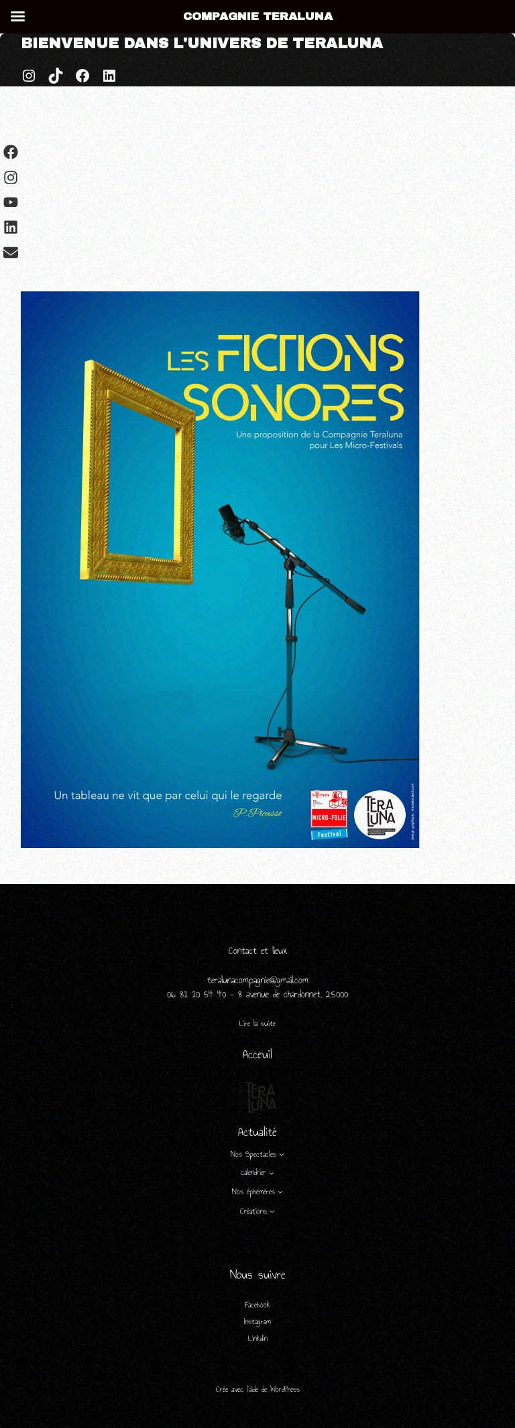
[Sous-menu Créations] (272, 1211)
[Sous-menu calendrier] (271, 1172)
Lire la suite (257, 1023)
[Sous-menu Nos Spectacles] (281, 1154)
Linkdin (258, 1338)
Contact (245, 950)
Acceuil (257, 1054)
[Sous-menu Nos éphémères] (280, 1191)
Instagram (257, 1321)
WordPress (285, 1389)
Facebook (257, 1305)
